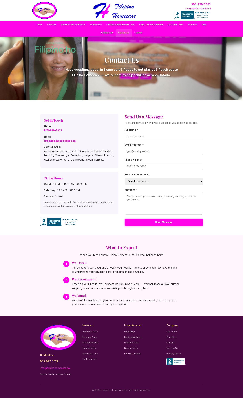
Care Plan (171, 337)
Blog (204, 24)
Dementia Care (90, 331)
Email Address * (134, 144)
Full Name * (131, 129)
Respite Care (89, 348)
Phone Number (133, 159)
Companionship (90, 342)
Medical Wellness (133, 337)
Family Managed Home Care (120, 24)
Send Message (163, 222)
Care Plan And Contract (151, 24)
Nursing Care (131, 348)
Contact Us (123, 32)
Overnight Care (90, 353)
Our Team (171, 331)
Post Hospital (89, 359)
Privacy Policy (173, 353)
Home (39, 24)
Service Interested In (137, 174)
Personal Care (89, 337)
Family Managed (132, 353)
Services (51, 24)
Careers (138, 32)
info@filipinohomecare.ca (198, 8)
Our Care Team (175, 24)
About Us (192, 24)
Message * (131, 189)
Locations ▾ (96, 24)
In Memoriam (107, 32)
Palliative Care (131, 342)
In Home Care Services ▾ (73, 24)
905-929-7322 (201, 4)
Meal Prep (129, 331)
